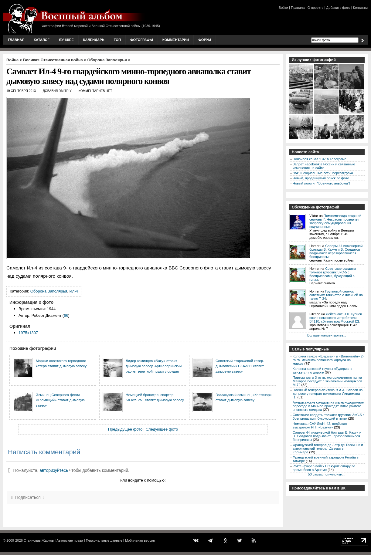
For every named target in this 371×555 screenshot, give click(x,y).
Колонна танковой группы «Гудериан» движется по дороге (322, 370)
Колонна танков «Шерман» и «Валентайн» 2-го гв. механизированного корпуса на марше (328, 359)
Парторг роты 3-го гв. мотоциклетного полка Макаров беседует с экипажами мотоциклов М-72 (327, 381)
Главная (16, 40)
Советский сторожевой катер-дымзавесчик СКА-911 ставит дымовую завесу (240, 366)
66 (66, 315)
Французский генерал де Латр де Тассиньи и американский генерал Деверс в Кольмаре (328, 448)
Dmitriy (65, 91)
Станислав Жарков (39, 540)
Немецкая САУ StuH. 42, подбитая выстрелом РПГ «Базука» (320, 425)
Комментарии (175, 40)
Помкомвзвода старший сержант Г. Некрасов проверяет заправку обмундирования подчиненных (335, 221)
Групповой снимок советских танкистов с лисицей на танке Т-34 (336, 294)
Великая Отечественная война (53, 60)
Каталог (41, 40)
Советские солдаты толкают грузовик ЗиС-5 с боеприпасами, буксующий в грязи (332, 274)
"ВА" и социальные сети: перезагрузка (323, 173)
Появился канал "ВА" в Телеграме (319, 159)
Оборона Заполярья (107, 60)
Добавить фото (338, 7)
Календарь (93, 40)
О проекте (316, 7)
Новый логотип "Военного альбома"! (321, 183)
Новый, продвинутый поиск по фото (321, 178)
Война (12, 60)
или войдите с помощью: (142, 480)
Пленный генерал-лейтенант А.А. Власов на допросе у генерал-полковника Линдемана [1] (328, 393)
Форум (204, 40)
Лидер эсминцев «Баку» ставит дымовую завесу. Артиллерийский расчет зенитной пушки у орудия (154, 366)
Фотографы (141, 40)
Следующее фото (162, 429)
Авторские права (69, 540)
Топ (117, 40)
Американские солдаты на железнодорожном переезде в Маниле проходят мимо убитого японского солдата (328, 406)
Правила (298, 7)
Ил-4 (74, 291)
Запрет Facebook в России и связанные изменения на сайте (324, 166)
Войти (283, 7)
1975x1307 (28, 332)
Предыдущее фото (125, 429)
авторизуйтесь (53, 470)
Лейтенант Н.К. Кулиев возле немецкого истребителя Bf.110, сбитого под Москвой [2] (335, 317)
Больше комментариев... (326, 335)
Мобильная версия (140, 540)
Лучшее (66, 40)
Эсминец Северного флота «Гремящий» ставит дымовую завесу (60, 400)
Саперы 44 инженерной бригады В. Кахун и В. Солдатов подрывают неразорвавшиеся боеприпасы (335, 251)
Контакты (360, 7)
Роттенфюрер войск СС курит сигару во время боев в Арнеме (324, 468)
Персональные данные (104, 540)
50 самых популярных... (326, 474)
